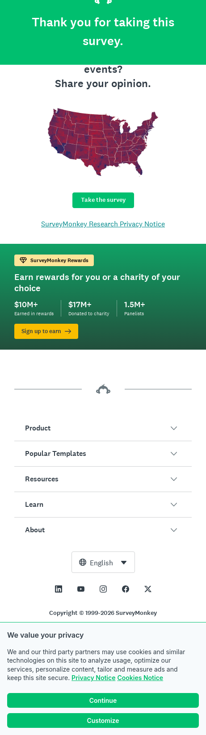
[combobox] (103, 562)
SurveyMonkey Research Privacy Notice (103, 224)
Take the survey (103, 200)
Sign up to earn (46, 331)
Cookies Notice (140, 677)
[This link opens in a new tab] (58, 589)
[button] (103, 428)
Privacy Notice (93, 677)
